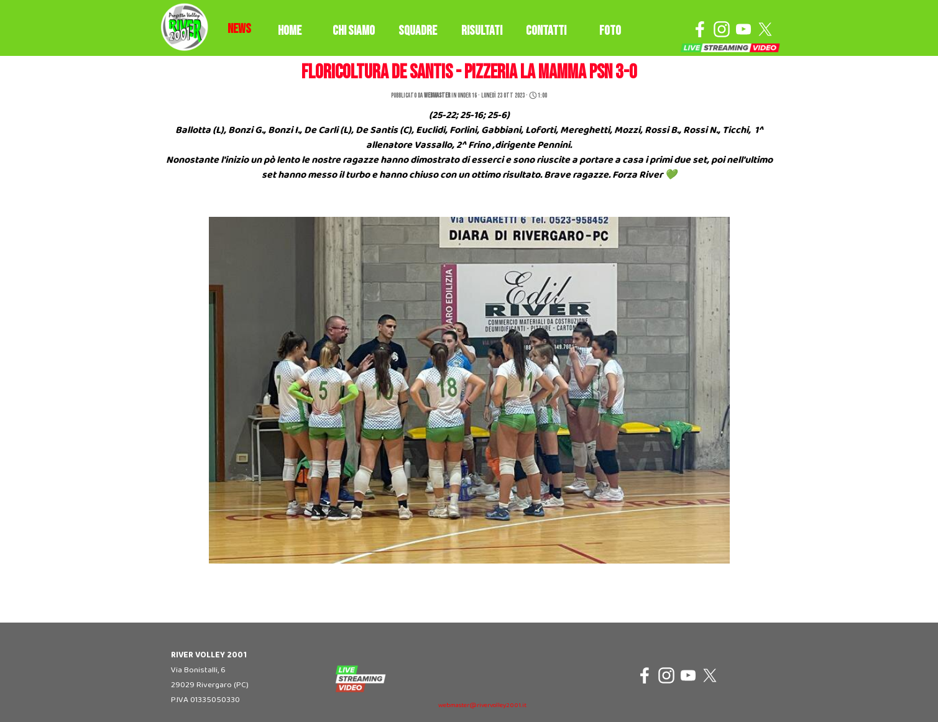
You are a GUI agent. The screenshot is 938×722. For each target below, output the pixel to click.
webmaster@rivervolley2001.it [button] (482, 705)
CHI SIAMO (354, 31)
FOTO (610, 31)
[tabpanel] (239, 29)
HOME (289, 31)
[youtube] (743, 29)
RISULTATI (481, 31)
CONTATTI (546, 31)
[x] (765, 29)
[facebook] (700, 29)
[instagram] (721, 29)
